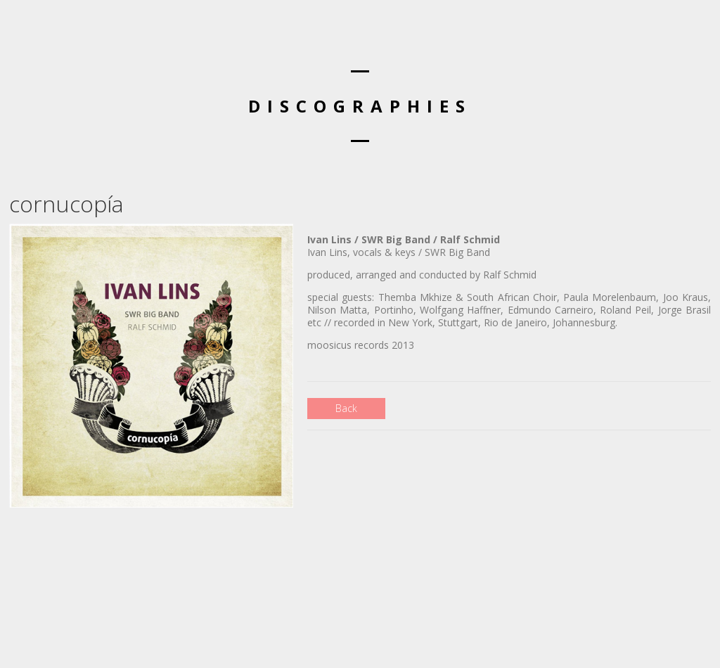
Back (346, 408)
